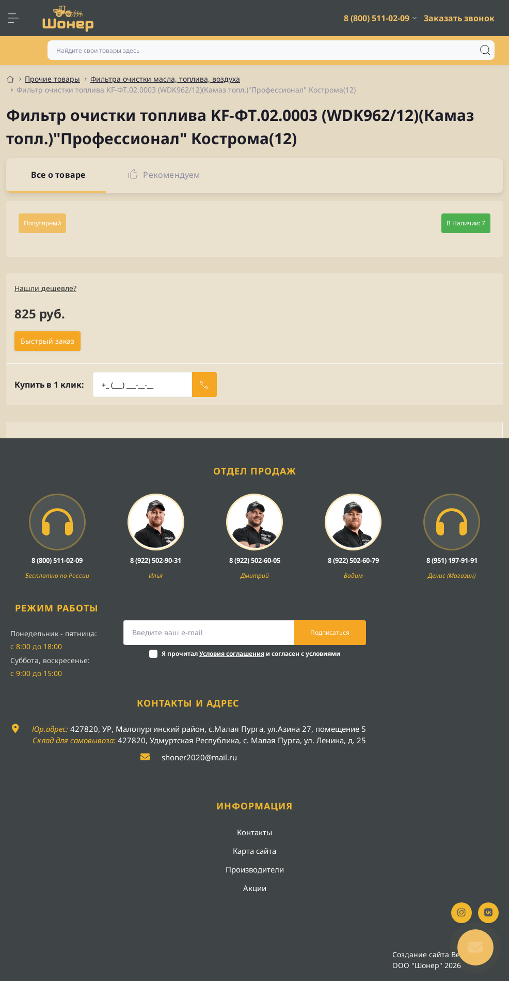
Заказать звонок (459, 18)
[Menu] (18, 18)
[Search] (485, 50)
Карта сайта (254, 851)
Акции (254, 888)
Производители (255, 869)
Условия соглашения (231, 653)
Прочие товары (52, 79)
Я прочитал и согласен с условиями (251, 653)
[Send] (204, 384)
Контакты (254, 832)
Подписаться (329, 632)
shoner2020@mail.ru (199, 757)
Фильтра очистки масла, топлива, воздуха (165, 79)
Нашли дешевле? (45, 288)
